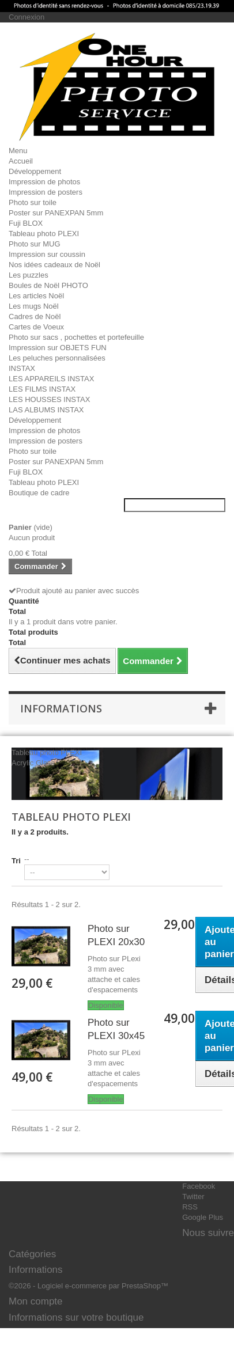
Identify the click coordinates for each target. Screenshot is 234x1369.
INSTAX (22, 368)
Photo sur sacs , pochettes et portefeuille (76, 337)
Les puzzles (28, 275)
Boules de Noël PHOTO (48, 285)
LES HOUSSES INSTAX (49, 399)
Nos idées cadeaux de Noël (54, 264)
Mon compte (36, 1301)
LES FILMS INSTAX (42, 389)
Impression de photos (44, 181)
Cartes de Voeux (36, 327)
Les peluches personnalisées (57, 358)
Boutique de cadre (39, 492)
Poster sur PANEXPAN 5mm (56, 212)
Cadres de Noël (35, 316)
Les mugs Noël (34, 306)
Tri (16, 860)
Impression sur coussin (47, 254)
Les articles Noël (36, 295)
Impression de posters (45, 192)
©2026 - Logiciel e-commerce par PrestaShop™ (88, 1285)
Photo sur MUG (35, 244)
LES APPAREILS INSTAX (51, 378)
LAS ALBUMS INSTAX (46, 409)
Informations (61, 708)
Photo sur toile (32, 202)
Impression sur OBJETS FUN (58, 347)
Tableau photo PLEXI (44, 233)
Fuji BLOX (26, 223)
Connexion (26, 17)
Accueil (21, 161)
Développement (35, 171)
